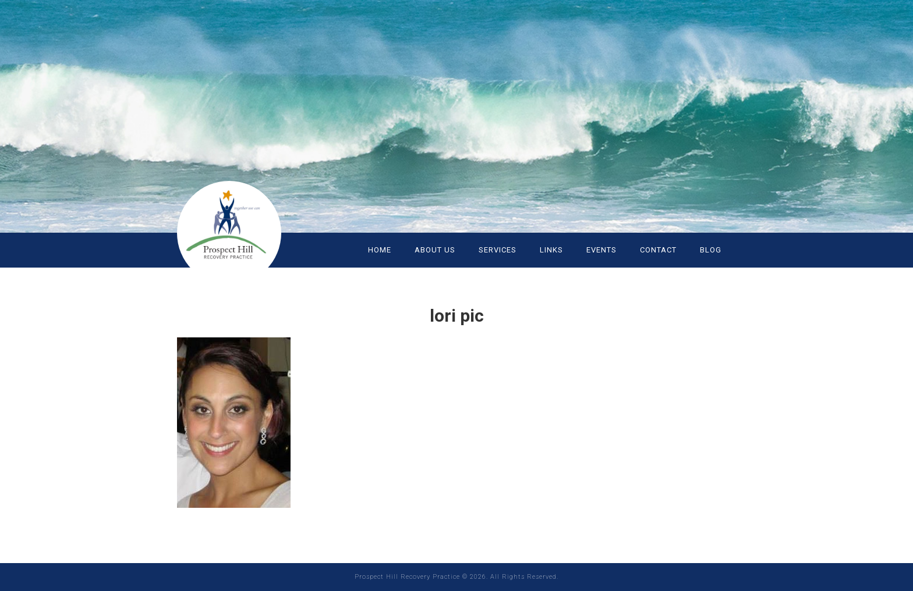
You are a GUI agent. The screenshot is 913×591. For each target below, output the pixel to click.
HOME (379, 249)
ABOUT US (435, 249)
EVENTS (601, 249)
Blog (710, 249)
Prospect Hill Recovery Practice (247, 227)
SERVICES (497, 249)
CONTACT (658, 249)
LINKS (551, 249)
